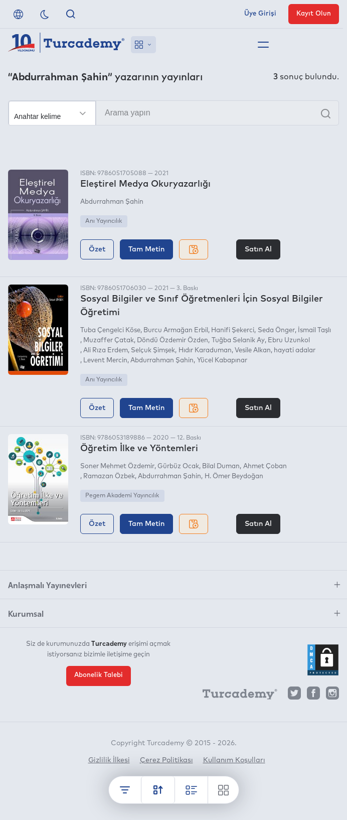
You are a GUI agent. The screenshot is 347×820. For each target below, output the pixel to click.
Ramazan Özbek (109, 476)
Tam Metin (146, 249)
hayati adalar (294, 350)
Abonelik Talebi (98, 674)
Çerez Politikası (166, 760)
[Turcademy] (235, 696)
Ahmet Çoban (265, 466)
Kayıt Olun (313, 14)
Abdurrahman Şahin (111, 202)
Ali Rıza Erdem (105, 350)
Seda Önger (276, 330)
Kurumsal (26, 613)
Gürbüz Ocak (178, 466)
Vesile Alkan (253, 350)
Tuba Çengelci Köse (110, 330)
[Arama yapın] (173, 112)
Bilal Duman (221, 466)
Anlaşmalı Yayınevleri (47, 585)
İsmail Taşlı (314, 330)
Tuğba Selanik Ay (238, 340)
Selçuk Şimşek (153, 350)
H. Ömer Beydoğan (234, 476)
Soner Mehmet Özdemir (117, 466)
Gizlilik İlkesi (109, 760)
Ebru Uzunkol (289, 340)
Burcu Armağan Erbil (175, 330)
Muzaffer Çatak (108, 340)
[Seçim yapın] (52, 113)
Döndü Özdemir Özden (172, 340)
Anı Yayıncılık (103, 221)
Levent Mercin (105, 360)
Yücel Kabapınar (222, 360)
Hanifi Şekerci (232, 330)
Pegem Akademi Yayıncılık (122, 496)
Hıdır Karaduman (205, 350)
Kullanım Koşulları (234, 760)
